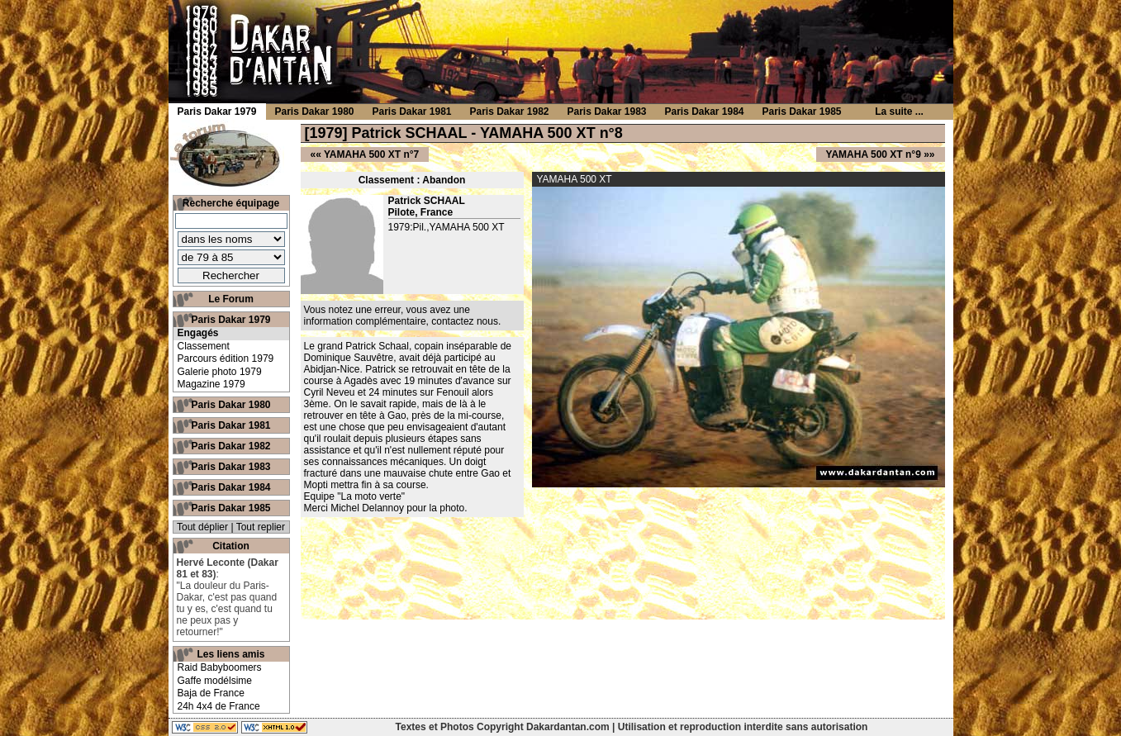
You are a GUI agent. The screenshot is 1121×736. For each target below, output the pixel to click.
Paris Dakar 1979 (230, 319)
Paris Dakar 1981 (230, 425)
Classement (204, 346)
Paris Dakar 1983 (230, 466)
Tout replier (260, 527)
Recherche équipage (231, 203)
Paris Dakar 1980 (230, 405)
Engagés (198, 333)
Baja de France (211, 693)
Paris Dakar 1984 (230, 487)
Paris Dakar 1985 (230, 508)
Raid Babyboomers (220, 667)
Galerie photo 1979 (220, 371)
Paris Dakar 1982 (230, 446)
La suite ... (899, 111)
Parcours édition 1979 (226, 358)
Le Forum (231, 299)
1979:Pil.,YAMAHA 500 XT (446, 227)
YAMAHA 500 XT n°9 (873, 154)
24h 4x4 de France (219, 706)
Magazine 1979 (211, 384)
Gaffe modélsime (215, 680)
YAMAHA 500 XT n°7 (371, 154)
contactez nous (464, 321)
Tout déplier (202, 527)
